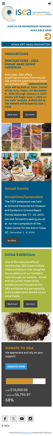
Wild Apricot (26, 432)
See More (12, 240)
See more (29, 114)
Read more (12, 114)
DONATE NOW (16, 366)
